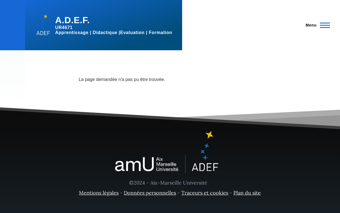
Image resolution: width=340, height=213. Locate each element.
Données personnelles (150, 193)
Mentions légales (99, 193)
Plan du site (247, 193)
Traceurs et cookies (204, 193)
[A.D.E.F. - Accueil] (103, 25)
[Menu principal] (316, 25)
